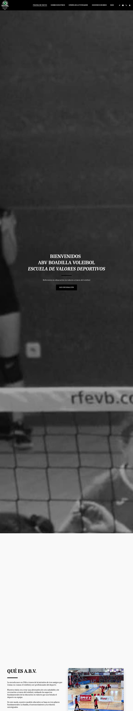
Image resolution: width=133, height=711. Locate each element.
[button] (119, 5)
